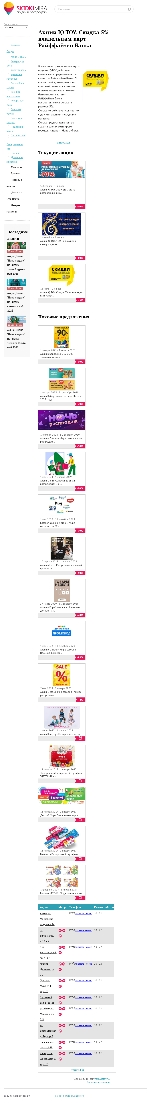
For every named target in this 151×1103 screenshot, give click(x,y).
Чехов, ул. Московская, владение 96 (47, 919)
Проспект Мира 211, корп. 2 (46, 986)
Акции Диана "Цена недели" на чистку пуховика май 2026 (16, 301)
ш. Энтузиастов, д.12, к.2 (47, 936)
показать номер (83, 913)
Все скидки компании (98, 1082)
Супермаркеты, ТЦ (15, 146)
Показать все (77, 1069)
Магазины (16, 167)
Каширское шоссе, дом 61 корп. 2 (48, 1059)
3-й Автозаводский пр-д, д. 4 (48, 952)
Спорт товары (18, 70)
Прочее (15, 153)
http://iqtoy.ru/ (102, 1078)
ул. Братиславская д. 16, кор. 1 (48, 1031)
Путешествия (18, 135)
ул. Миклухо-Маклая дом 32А (47, 1014)
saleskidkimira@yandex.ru (69, 1095)
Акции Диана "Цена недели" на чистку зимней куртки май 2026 (16, 264)
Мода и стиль (18, 56)
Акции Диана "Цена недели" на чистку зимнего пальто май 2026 (16, 338)
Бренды (15, 173)
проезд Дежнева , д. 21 (47, 969)
